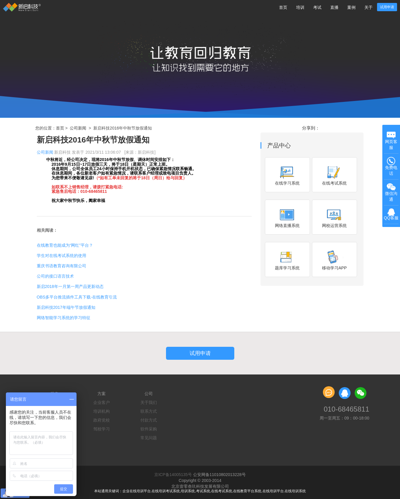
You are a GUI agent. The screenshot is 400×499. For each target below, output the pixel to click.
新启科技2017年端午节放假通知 (66, 307)
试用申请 (387, 7)
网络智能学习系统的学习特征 (63, 317)
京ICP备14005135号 (173, 474)
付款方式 (148, 420)
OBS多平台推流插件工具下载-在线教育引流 (77, 297)
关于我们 (148, 402)
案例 (351, 7)
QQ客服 (391, 214)
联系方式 (148, 411)
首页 (283, 7)
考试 (317, 7)
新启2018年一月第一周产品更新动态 (70, 286)
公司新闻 (78, 128)
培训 (300, 7)
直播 (334, 7)
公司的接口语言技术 (55, 276)
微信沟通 (392, 192)
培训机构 (101, 411)
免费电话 (391, 166)
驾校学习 (101, 429)
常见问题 (148, 437)
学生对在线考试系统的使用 (61, 255)
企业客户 (101, 402)
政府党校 (101, 420)
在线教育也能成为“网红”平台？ (65, 245)
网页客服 (391, 140)
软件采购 (148, 429)
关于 (368, 7)
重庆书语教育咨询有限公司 (61, 265)
